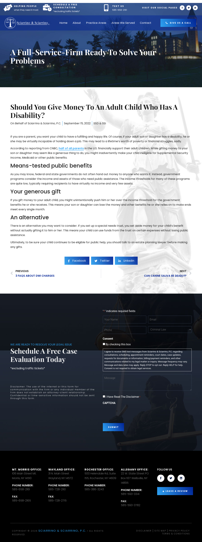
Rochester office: (99, 469)
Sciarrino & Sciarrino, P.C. (62, 531)
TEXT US (118, 6)
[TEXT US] (106, 7)
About (77, 23)
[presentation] (129, 412)
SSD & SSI (99, 126)
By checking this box (118, 344)
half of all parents (71, 148)
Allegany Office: (134, 469)
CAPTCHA (109, 403)
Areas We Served (123, 23)
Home (63, 23)
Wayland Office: (61, 469)
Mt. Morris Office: (27, 469)
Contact (145, 23)
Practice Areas (96, 23)
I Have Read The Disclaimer (123, 396)
